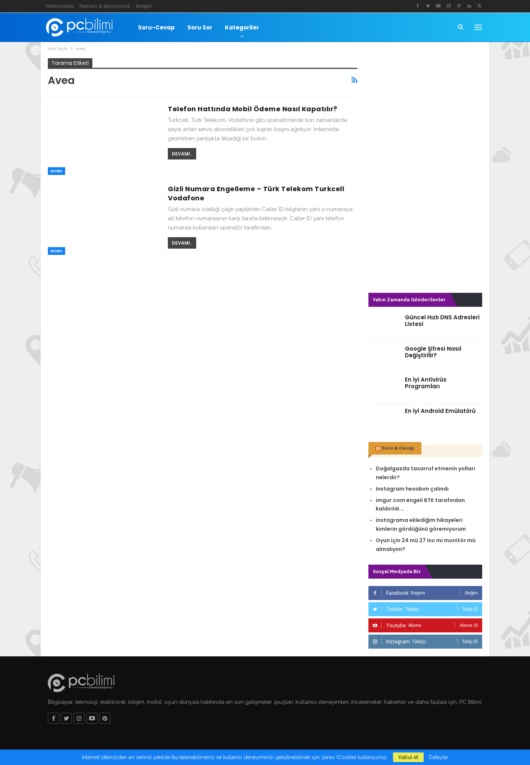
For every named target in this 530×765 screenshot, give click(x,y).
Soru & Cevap (398, 448)
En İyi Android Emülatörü (440, 411)
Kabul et (408, 757)
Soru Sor (199, 27)
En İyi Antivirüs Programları (425, 383)
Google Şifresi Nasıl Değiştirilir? (433, 352)
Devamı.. (182, 154)
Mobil (56, 171)
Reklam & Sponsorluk (105, 6)
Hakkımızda (60, 6)
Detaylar (438, 757)
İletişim (144, 6)
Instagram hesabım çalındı (412, 488)
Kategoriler (242, 27)
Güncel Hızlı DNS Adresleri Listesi (442, 320)
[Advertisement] (425, 168)
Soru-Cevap (156, 27)
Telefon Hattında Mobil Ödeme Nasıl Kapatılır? (253, 108)
